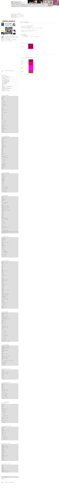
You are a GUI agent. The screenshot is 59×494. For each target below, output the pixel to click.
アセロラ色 (3, 96)
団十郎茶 (3, 278)
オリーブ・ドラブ (4, 333)
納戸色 (3, 147)
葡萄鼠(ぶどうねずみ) (4, 218)
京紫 (2, 213)
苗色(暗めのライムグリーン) (5, 348)
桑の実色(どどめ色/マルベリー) (6, 227)
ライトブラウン (4, 303)
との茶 (3, 287)
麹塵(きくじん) (4, 320)
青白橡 (3, 139)
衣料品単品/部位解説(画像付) (5, 80)
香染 (2, 388)
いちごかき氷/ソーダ (4, 105)
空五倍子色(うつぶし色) (5, 389)
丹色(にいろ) (3, 427)
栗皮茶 (3, 261)
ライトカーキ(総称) (4, 396)
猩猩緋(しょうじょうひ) (5, 125)
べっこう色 (3, 391)
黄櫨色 (3, 301)
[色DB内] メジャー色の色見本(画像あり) (7, 86)
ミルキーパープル (4, 229)
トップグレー (3, 253)
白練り (3, 467)
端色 (2, 204)
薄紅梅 (3, 405)
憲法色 (3, 292)
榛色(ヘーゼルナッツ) (4, 390)
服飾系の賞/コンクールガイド (6, 87)
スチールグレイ (4, 255)
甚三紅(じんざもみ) (4, 112)
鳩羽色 (3, 220)
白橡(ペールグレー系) (4, 295)
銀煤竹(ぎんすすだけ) (4, 293)
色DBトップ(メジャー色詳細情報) (20, 4)
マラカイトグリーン (4, 319)
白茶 (2, 276)
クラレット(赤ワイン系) (5, 202)
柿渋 (2, 277)
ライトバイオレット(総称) (5, 230)
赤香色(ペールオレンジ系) (5, 372)
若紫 (2, 201)
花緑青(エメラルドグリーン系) (6, 318)
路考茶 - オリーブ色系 (4, 279)
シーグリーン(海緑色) (4, 335)
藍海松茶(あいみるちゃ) (5, 455)
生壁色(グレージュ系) (4, 373)
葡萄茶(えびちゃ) (4, 275)
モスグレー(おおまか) (4, 252)
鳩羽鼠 (3, 244)
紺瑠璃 (3, 148)
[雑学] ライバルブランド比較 (5, 90)
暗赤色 (3, 98)
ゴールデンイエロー (4, 186)
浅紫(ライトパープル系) (5, 205)
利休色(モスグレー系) (4, 357)
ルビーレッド (3, 123)
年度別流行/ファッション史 (15, 6)
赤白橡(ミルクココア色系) (5, 294)
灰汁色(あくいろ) (4, 237)
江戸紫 (3, 212)
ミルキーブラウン (4, 302)
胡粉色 (3, 469)
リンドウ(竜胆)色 (4, 203)
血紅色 (3, 131)
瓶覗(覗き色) (3, 164)
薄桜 (2, 407)
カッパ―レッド (4, 122)
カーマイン (3, 103)
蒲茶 (2, 268)
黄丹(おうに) (3, 178)
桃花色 (3, 404)
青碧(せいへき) (4, 153)
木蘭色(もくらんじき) (4, 383)
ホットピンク (3, 413)
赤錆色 (3, 107)
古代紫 (3, 211)
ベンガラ (3, 106)
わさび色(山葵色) (4, 317)
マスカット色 (3, 365)
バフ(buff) (3, 398)
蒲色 (2, 269)
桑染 (2, 387)
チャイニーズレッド (4, 121)
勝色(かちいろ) (4, 460)
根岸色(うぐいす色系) (4, 358)
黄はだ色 (3, 177)
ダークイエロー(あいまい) (5, 397)
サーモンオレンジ (4, 439)
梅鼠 (2, 114)
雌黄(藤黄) (3, 179)
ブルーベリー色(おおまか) (5, 219)
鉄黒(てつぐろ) (4, 452)
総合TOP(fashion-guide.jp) (5, 77)
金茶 (2, 428)
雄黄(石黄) (3, 180)
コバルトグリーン (4, 325)
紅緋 (2, 116)
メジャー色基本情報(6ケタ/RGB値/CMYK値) (31, 4)
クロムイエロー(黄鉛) (4, 188)
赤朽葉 (3, 429)
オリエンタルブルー (4, 163)
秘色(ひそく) (3, 145)
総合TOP (13, 4)
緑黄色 (3, 349)
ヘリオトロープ (4, 222)
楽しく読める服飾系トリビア (24, 6)
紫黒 (2, 444)
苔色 (2, 352)
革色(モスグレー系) (4, 166)
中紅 (2, 99)
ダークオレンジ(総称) (4, 438)
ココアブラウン (4, 304)
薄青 (2, 324)
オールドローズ (4, 124)
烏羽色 (3, 454)
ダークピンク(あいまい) (5, 420)
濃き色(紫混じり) (4, 296)
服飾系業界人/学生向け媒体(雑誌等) (6, 88)
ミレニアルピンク (4, 422)
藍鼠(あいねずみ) (4, 245)
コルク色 (3, 305)
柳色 (2, 359)
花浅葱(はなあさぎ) (4, 146)
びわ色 (3, 375)
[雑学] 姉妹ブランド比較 (5, 89)
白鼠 (2, 466)
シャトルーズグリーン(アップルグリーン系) (7, 360)
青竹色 (3, 328)
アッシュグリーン (4, 337)
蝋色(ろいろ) (3, 451)
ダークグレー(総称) (4, 254)
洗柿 (2, 431)
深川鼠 (3, 246)
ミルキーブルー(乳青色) (5, 157)
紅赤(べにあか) (4, 129)
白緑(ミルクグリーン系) (5, 316)
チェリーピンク (4, 412)
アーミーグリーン (4, 336)
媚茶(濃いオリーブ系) (4, 446)
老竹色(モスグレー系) (4, 327)
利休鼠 (3, 243)
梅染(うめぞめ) (4, 104)
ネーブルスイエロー (4, 189)
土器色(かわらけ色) (4, 284)
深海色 (3, 154)
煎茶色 (3, 283)
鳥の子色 (3, 468)
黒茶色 (3, 459)
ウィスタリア (3, 221)
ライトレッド (3, 132)
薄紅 (2, 97)
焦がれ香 (3, 286)
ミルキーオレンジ (4, 437)
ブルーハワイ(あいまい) (5, 155)
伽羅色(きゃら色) (4, 270)
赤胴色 (3, 285)
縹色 (2, 140)
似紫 (2, 228)
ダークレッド (3, 113)
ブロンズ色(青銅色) (4, 251)
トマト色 (3, 130)
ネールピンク (3, 416)
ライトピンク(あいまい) (5, 415)
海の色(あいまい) (4, 156)
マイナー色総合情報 (41, 4)
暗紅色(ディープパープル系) (5, 210)
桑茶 (2, 267)
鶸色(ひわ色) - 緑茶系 (4, 350)
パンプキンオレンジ (4, 436)
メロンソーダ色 (4, 361)
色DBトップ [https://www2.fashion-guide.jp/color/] (7, 70)
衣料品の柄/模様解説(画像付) (5, 81)
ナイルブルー (3, 162)
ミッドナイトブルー (4, 138)
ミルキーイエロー (4, 190)
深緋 (2, 115)
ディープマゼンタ (4, 231)
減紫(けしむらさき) (4, 196)
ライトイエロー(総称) (4, 187)
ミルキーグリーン (4, 334)
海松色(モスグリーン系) (5, 326)
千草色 (3, 144)
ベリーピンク (3, 414)
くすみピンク (3, 421)
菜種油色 (3, 351)
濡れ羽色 (3, 453)
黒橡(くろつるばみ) (4, 445)
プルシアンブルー (4, 137)
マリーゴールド (4, 435)
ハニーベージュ (4, 376)
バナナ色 (3, 181)
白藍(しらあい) (4, 165)
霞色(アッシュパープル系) (5, 242)
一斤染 (3, 374)
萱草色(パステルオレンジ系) (5, 430)
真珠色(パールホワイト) (5, 470)
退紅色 (3, 406)
